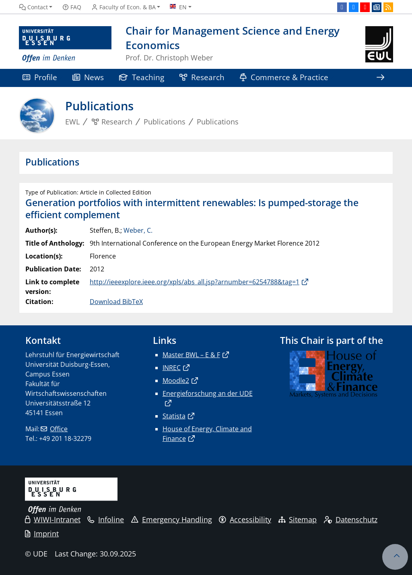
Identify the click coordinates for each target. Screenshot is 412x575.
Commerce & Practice (284, 77)
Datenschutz (350, 519)
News (88, 77)
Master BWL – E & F (191, 354)
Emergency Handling (171, 519)
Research (202, 77)
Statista (174, 416)
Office (59, 428)
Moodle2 (176, 380)
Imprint (42, 533)
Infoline (105, 519)
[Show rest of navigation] (380, 78)
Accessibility (245, 519)
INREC (172, 367)
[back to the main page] (379, 44)
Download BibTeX (116, 301)
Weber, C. (138, 230)
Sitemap (297, 519)
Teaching (141, 77)
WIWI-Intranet (52, 519)
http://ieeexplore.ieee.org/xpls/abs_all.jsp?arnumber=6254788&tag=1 (194, 281)
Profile (40, 77)
